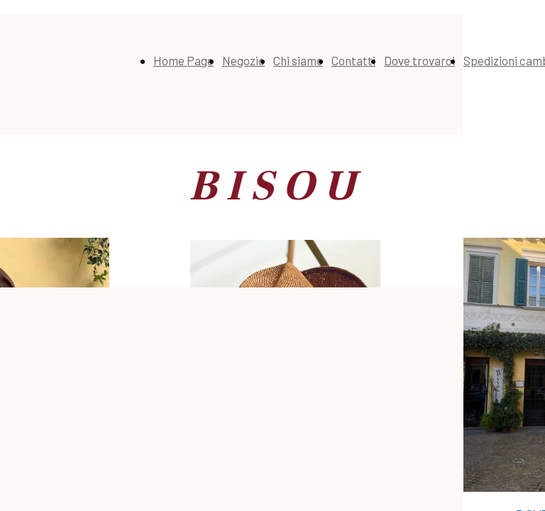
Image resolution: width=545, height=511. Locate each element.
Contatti (353, 60)
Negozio (243, 60)
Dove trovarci (419, 60)
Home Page (183, 60)
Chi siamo (298, 60)
